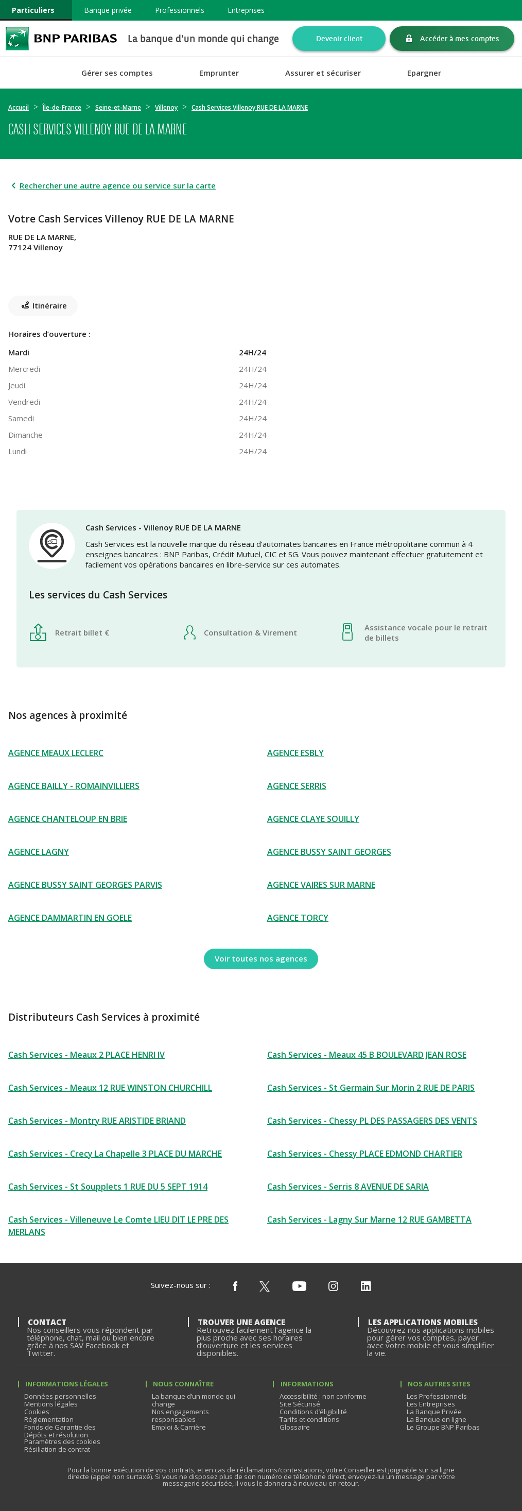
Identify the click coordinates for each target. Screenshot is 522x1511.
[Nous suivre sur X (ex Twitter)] (264, 1287)
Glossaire (295, 1427)
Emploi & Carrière (179, 1427)
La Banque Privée (434, 1411)
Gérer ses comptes (117, 72)
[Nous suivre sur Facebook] (235, 1287)
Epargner (424, 72)
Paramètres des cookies (62, 1441)
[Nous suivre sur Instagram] (333, 1287)
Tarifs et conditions (309, 1419)
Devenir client (339, 38)
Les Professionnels (437, 1396)
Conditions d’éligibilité (313, 1411)
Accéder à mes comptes (459, 38)
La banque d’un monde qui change (193, 1400)
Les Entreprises (431, 1404)
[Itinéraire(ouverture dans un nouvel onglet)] (261, 269)
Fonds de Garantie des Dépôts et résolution (60, 1430)
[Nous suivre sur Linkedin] (366, 1287)
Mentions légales (51, 1404)
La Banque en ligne (436, 1419)
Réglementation (49, 1419)
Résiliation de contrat (57, 1449)
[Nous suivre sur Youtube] (299, 1287)
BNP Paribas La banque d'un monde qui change (61, 38)
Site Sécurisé (300, 1404)
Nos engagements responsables (180, 1415)
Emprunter (219, 72)
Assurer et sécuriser (323, 72)
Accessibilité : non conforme (323, 1396)
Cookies (36, 1411)
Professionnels (179, 10)
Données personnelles (60, 1396)
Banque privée (108, 10)
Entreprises (246, 10)
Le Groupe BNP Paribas (443, 1427)
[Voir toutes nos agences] (261, 959)
